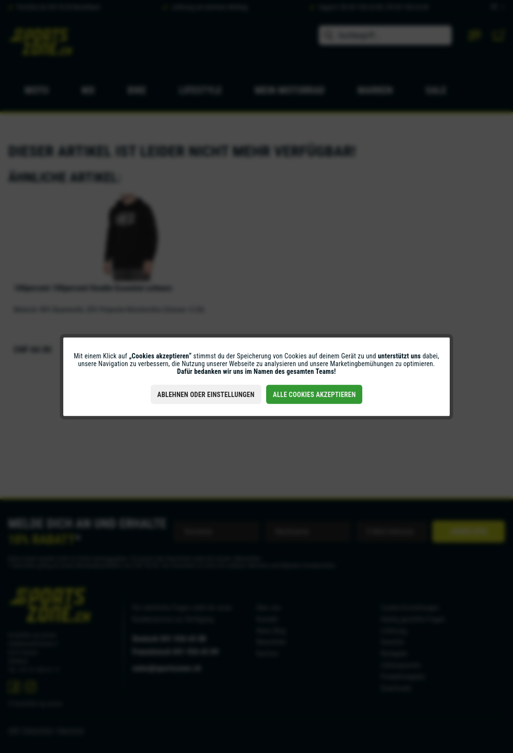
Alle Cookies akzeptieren (314, 394)
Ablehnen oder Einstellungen (206, 394)
